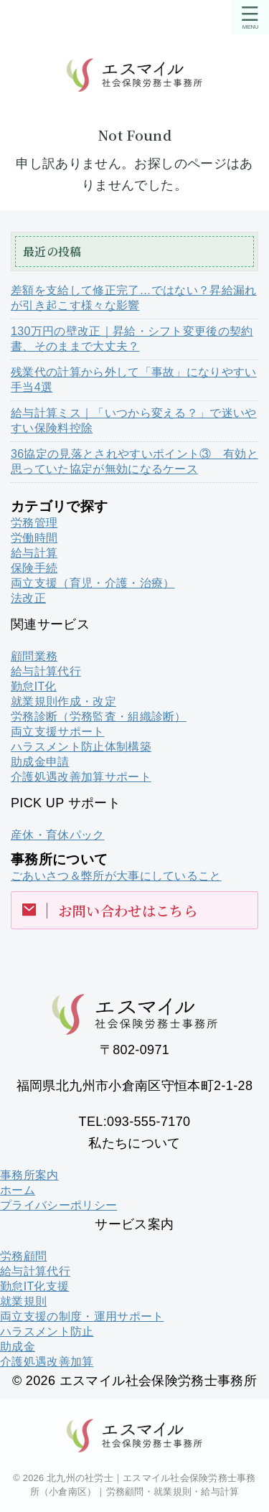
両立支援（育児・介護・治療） (92, 583)
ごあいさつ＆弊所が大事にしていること (116, 876)
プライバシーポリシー (58, 1205)
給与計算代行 (46, 671)
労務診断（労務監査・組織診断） (99, 716)
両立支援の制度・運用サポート (82, 1316)
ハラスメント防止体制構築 (81, 747)
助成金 (17, 1346)
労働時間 (34, 538)
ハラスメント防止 (47, 1331)
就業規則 (23, 1301)
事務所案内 (29, 1175)
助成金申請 (40, 762)
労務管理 (34, 523)
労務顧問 (23, 1256)
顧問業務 (34, 656)
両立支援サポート (58, 732)
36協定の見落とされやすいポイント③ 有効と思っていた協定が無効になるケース (134, 461)
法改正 (28, 598)
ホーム (17, 1190)
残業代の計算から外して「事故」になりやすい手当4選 (134, 379)
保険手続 (34, 568)
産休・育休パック (58, 835)
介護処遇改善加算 (47, 1362)
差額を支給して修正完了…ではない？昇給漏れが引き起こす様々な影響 (134, 297)
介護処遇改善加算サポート (81, 777)
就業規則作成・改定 (63, 701)
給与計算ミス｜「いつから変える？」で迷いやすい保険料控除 (134, 420)
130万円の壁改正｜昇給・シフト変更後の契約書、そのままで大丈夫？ (132, 338)
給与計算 (34, 553)
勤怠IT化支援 (34, 1286)
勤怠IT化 (34, 686)
